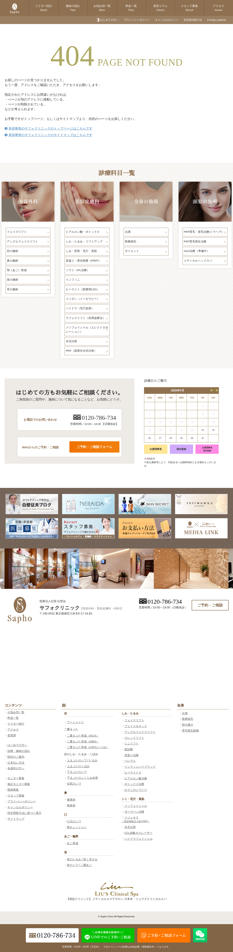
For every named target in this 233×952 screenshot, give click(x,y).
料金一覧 (131, 8)
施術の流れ (73, 8)
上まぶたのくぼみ (78, 766)
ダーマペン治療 (134, 811)
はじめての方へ (109, 19)
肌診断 (128, 749)
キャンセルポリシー (167, 19)
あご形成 (72, 843)
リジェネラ (136, 819)
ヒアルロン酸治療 (135, 778)
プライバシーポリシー (137, 19)
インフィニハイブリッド (140, 766)
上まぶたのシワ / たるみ (82, 760)
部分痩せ (187, 724)
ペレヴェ (130, 760)
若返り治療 (131, 755)
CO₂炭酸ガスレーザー (138, 833)
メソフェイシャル (135, 805)
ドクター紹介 (43, 8)
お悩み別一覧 (102, 8)
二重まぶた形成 (83, 735)
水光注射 (130, 827)
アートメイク (75, 722)
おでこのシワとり (135, 790)
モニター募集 (15, 778)
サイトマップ (15, 818)
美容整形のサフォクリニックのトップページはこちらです (48, 128)
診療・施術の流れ (18, 751)
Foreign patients (216, 19)
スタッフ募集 (189, 8)
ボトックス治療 (134, 784)
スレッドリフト (134, 737)
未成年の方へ (15, 768)
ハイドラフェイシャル (138, 838)
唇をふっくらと (77, 827)
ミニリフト (131, 743)
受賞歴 (11, 735)
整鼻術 (71, 805)
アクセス (218, 8)
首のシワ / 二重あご (79, 865)
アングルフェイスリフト (140, 732)
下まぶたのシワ (77, 772)
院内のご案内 (15, 756)
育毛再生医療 (190, 730)
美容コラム (160, 8)
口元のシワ (74, 821)
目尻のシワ (74, 783)
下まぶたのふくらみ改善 (82, 777)
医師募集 (13, 789)
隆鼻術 (71, 799)
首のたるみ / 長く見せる (82, 859)
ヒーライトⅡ (132, 772)
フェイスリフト (134, 720)
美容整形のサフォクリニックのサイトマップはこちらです (48, 135)
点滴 (185, 713)
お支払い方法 (15, 762)
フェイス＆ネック (135, 726)
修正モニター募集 (18, 784)
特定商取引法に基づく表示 (24, 813)
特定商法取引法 (193, 19)
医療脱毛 (187, 718)
